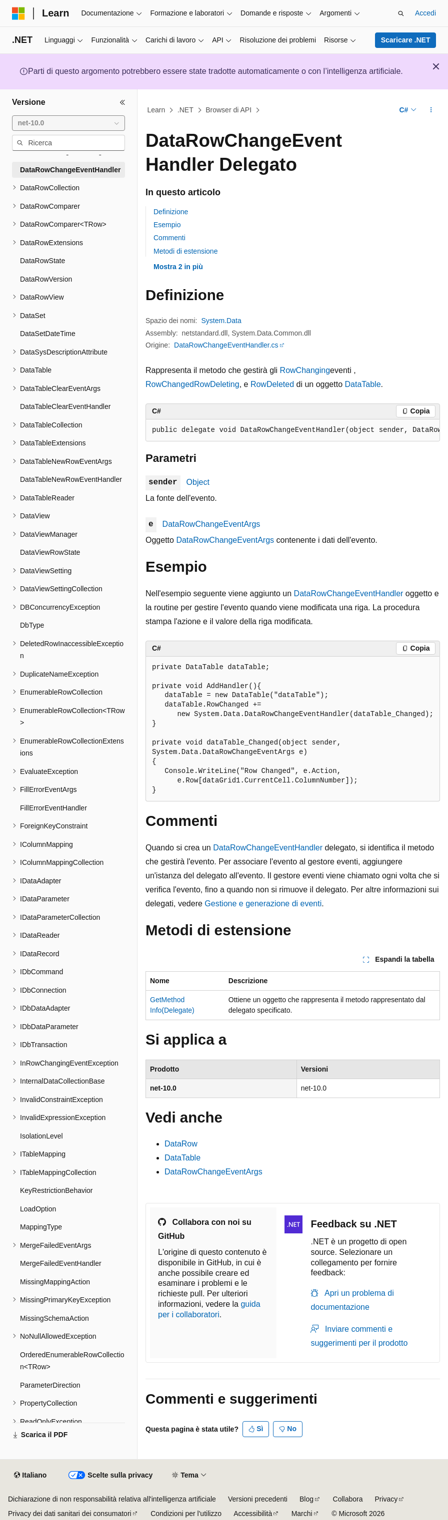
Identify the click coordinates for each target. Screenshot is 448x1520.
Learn (157, 110)
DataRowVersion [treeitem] (46, 279)
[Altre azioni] (431, 110)
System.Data (222, 321)
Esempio (167, 225)
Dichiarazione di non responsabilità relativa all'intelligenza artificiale (112, 1499)
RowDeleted (272, 384)
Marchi (302, 1514)
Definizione (171, 212)
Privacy (386, 1499)
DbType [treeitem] (32, 625)
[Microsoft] (18, 13)
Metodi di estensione (186, 251)
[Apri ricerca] (401, 13)
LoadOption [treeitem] (38, 1209)
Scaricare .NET (405, 40)
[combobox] (68, 123)
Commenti (170, 238)
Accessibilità (253, 1514)
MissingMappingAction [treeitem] (55, 1282)
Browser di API (229, 110)
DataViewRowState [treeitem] (50, 552)
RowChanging (305, 370)
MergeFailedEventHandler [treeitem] (61, 1263)
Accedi (425, 13)
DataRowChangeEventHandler (349, 593)
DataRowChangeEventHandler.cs (226, 345)
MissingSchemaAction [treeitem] (54, 1318)
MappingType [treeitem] (41, 1227)
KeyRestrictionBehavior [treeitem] (56, 1190)
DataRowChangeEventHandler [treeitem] (70, 170)
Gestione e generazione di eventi (263, 903)
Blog (307, 1499)
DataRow (181, 1144)
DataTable (362, 384)
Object (198, 482)
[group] (293, 430)
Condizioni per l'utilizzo (186, 1514)
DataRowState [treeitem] (42, 261)
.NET (186, 110)
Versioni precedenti (258, 1499)
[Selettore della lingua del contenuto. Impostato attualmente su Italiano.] (30, 1476)
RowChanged (170, 384)
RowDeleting (217, 384)
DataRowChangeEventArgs (211, 524)
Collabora (348, 1499)
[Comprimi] (122, 102)
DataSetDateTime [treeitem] (48, 334)
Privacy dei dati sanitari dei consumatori (70, 1514)
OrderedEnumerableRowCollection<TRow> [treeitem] (72, 1361)
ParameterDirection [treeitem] (50, 1385)
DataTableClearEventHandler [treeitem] (65, 406)
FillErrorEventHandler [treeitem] (53, 808)
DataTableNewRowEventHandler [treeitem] (71, 479)
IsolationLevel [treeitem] (41, 1136)
